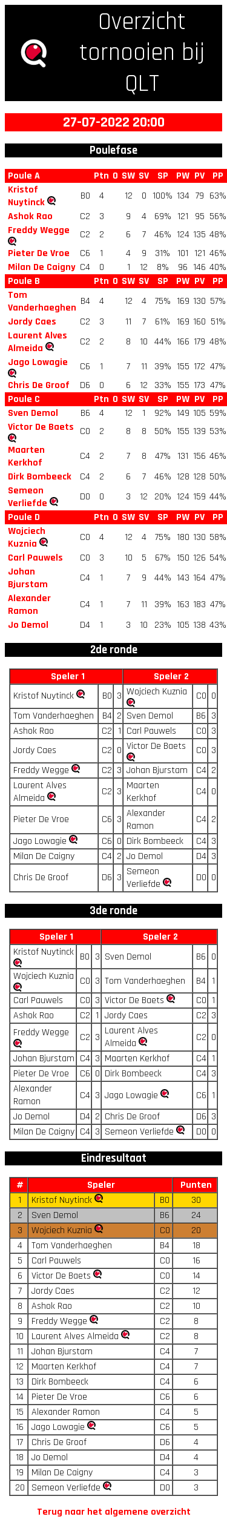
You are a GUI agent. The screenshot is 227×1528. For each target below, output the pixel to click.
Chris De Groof (39, 385)
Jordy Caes (32, 321)
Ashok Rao (30, 216)
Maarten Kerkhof (26, 456)
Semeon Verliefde (27, 497)
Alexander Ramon (29, 604)
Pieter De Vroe (39, 253)
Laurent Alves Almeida (37, 342)
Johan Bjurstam (28, 578)
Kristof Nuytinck (26, 196)
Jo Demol (28, 625)
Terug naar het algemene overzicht (114, 1512)
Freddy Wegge (39, 230)
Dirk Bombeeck (39, 476)
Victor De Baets (41, 427)
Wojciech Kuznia (26, 537)
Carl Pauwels (35, 558)
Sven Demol (33, 413)
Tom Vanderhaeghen (42, 301)
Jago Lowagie (38, 362)
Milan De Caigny (42, 267)
